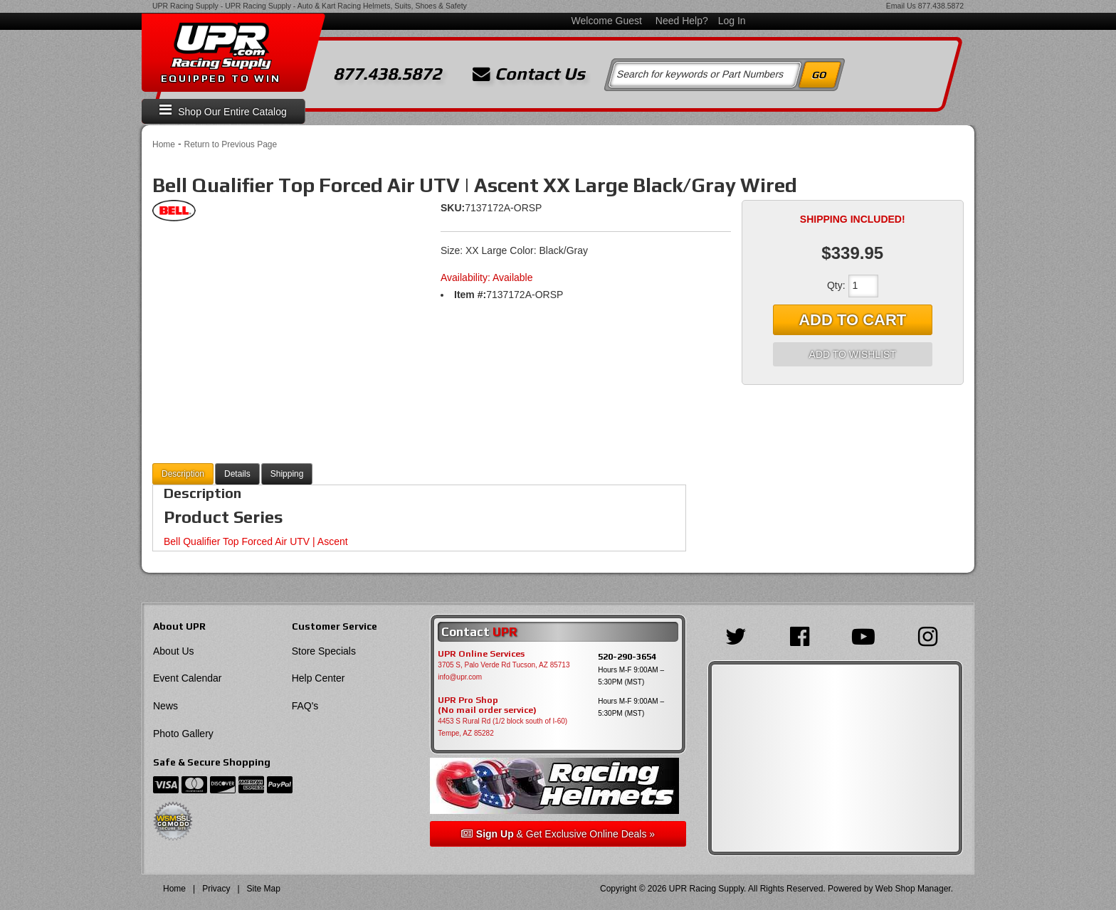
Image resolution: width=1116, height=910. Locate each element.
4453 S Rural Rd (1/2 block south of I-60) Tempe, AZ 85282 (502, 727)
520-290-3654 (627, 656)
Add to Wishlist (852, 354)
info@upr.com (460, 677)
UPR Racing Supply (185, 5)
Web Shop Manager (913, 889)
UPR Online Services (481, 654)
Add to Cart (852, 320)
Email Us (901, 5)
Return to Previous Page (230, 144)
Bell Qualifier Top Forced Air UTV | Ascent (256, 541)
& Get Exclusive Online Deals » (558, 834)
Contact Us (529, 74)
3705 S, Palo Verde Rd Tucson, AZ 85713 (503, 665)
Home (163, 144)
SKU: (453, 207)
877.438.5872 (941, 5)
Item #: (470, 294)
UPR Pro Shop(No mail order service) (487, 705)
